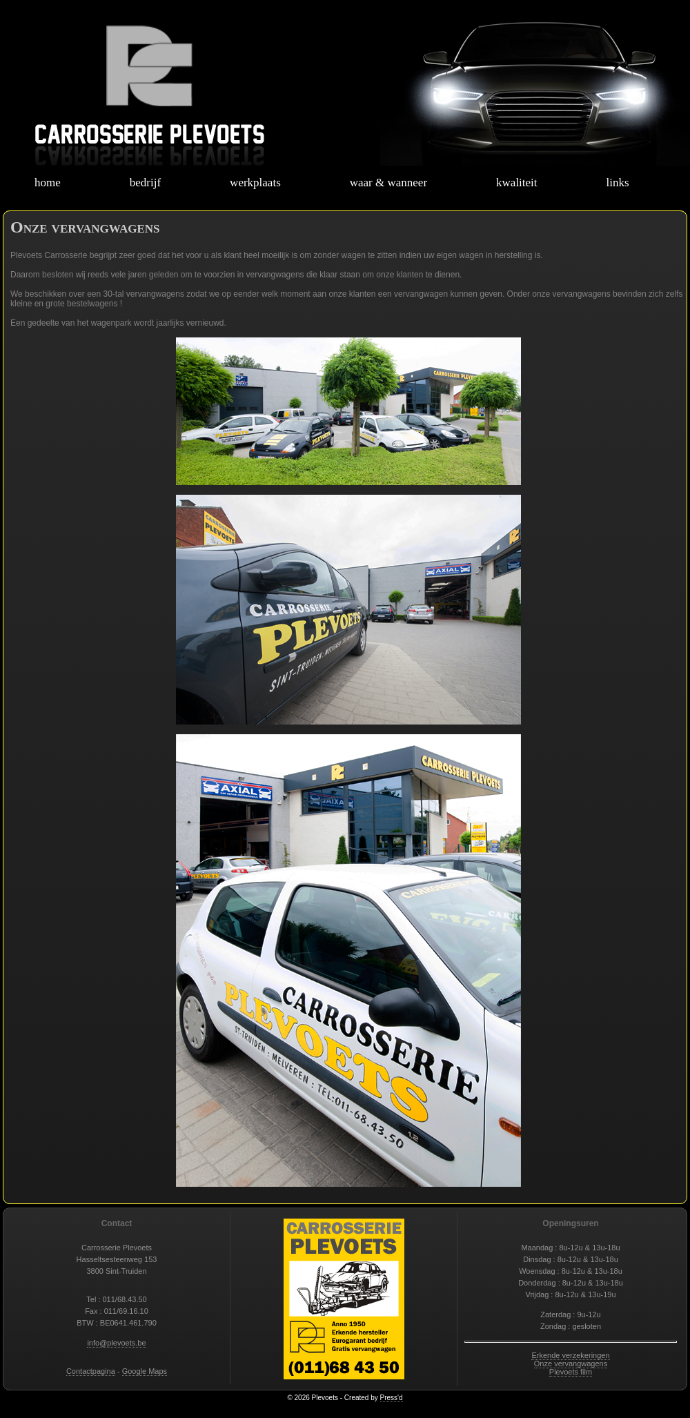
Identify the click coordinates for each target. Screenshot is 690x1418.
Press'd (391, 1397)
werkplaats (255, 182)
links (618, 182)
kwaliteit (516, 182)
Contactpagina (90, 1371)
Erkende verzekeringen (570, 1355)
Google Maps (144, 1371)
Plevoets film (570, 1372)
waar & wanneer (388, 182)
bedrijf (145, 182)
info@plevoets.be (116, 1343)
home (47, 182)
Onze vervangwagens (570, 1363)
